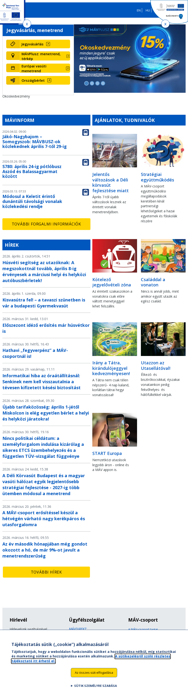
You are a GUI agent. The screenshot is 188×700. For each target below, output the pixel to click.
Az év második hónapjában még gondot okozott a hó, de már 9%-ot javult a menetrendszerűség (44, 550)
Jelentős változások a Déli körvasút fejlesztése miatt (110, 182)
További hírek (46, 572)
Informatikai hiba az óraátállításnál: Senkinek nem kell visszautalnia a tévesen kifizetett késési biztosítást (41, 381)
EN (139, 10)
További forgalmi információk (46, 224)
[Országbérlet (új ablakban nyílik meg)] (45, 80)
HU (148, 10)
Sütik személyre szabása (95, 690)
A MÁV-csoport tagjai (143, 629)
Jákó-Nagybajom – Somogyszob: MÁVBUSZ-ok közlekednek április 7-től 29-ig (34, 141)
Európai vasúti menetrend (34, 68)
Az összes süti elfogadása (94, 677)
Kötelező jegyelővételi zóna (111, 282)
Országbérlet (33, 80)
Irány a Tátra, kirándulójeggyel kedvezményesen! (111, 368)
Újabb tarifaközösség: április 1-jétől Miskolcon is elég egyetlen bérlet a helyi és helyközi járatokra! (45, 413)
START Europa (107, 453)
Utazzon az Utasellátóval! (155, 365)
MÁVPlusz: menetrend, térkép (41, 56)
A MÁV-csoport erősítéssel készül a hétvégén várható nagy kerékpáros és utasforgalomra (43, 518)
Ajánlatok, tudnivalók (125, 120)
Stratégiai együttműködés (157, 177)
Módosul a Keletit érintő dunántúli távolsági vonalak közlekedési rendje (32, 201)
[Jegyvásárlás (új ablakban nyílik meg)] (45, 44)
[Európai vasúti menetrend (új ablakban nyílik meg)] (45, 68)
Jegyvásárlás (33, 44)
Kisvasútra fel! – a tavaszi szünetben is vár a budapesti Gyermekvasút (43, 303)
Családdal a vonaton (153, 282)
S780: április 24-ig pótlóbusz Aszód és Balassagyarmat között (31, 171)
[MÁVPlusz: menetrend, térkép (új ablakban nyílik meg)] (45, 56)
